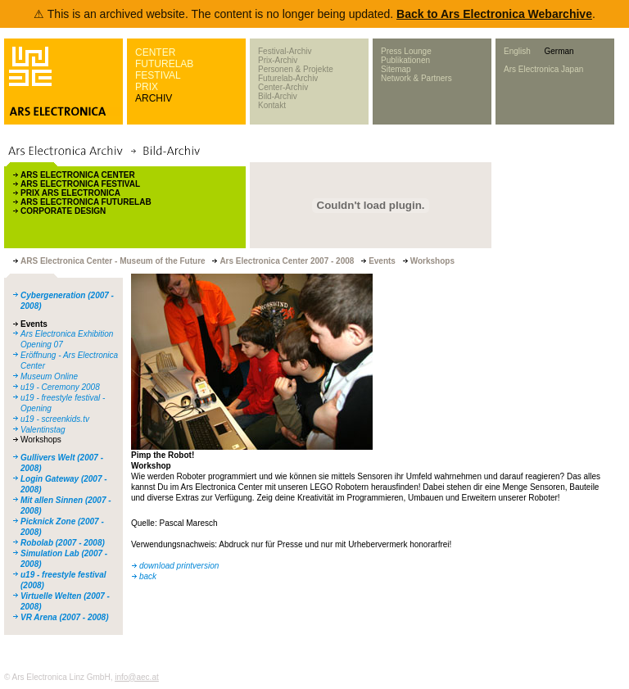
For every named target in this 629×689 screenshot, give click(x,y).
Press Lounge (406, 51)
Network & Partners (416, 78)
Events (34, 324)
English (517, 51)
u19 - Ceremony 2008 (60, 387)
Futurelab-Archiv (288, 78)
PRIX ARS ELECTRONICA (70, 192)
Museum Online (49, 376)
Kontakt (272, 105)
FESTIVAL (158, 75)
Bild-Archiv (277, 96)
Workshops (40, 439)
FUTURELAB (164, 64)
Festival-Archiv (285, 51)
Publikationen (405, 60)
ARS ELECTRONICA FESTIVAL (80, 183)
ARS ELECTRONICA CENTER (77, 174)
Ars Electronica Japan (543, 69)
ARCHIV (153, 98)
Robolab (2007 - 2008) (62, 542)
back (147, 576)
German (558, 51)
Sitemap (396, 69)
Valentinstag (43, 429)
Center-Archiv (283, 87)
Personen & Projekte (295, 69)
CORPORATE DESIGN (63, 210)
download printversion (179, 565)
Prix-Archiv (277, 60)
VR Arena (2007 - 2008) (64, 617)
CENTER (155, 52)
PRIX (146, 87)
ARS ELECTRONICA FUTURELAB (86, 201)
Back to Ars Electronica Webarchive (494, 13)
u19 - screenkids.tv (54, 419)
